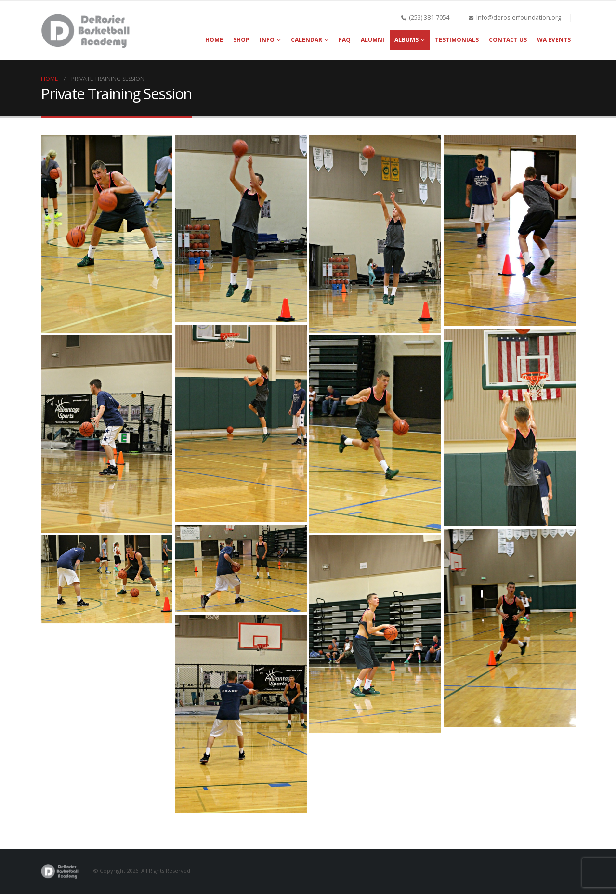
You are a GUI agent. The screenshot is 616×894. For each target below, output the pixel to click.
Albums (406, 40)
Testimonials (457, 40)
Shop (241, 40)
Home (214, 40)
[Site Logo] (86, 31)
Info (267, 40)
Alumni (372, 40)
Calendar (306, 40)
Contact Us (508, 40)
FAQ (345, 40)
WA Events (554, 40)
